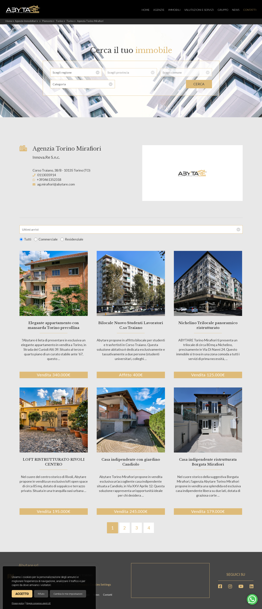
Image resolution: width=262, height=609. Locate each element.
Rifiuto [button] (41, 593)
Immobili (174, 9)
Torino (59, 21)
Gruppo (223, 9)
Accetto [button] (22, 594)
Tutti (25, 239)
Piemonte (47, 21)
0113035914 (46, 175)
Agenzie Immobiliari (25, 21)
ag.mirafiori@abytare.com (56, 184)
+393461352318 (49, 179)
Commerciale (46, 239)
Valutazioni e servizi (199, 9)
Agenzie (158, 9)
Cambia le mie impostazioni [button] (68, 593)
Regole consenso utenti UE (38, 603)
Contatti (249, 9)
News (236, 9)
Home (146, 9)
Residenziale (71, 239)
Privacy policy (18, 603)
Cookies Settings (100, 584)
